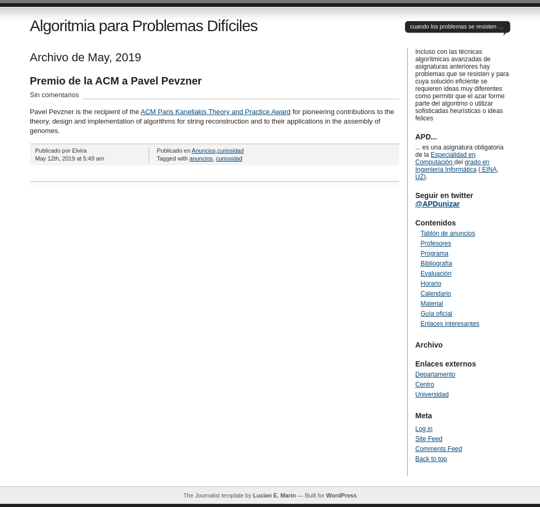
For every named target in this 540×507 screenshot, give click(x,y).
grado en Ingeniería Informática (453, 165)
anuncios (201, 158)
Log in (424, 429)
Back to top (431, 459)
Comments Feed (439, 449)
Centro (425, 384)
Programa (435, 253)
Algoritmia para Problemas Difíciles (144, 25)
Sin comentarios (54, 95)
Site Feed (429, 439)
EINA (488, 169)
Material (432, 303)
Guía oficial (436, 313)
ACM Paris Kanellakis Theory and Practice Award (216, 112)
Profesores (436, 243)
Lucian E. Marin (274, 495)
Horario (431, 283)
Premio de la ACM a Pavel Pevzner (116, 81)
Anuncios (204, 150)
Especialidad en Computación (446, 158)
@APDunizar (438, 204)
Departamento (436, 374)
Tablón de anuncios (448, 233)
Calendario (436, 293)
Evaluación (436, 273)
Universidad (432, 394)
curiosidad (230, 150)
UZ (420, 177)
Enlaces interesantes (450, 323)
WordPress (341, 495)
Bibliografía (436, 263)
